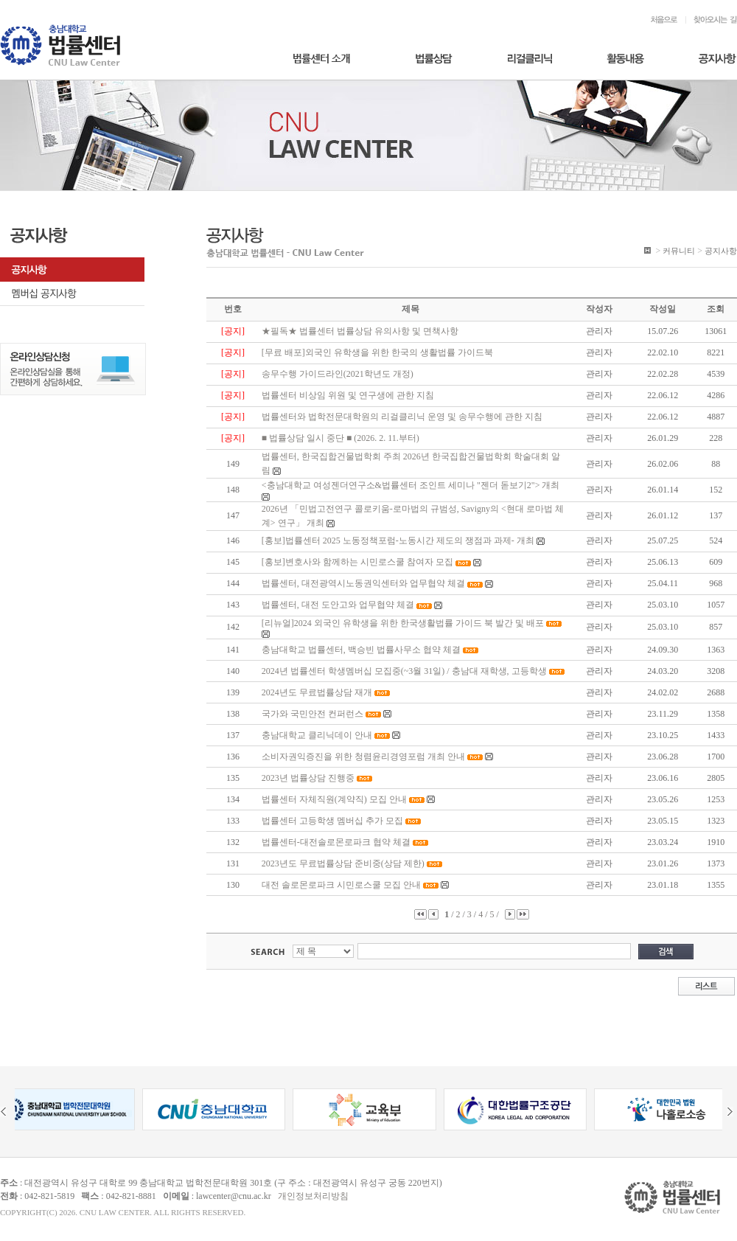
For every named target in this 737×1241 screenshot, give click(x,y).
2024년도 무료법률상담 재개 (317, 692)
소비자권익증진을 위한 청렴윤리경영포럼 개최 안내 (363, 756)
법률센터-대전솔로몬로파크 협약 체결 (336, 842)
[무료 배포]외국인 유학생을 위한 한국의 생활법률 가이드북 (377, 352)
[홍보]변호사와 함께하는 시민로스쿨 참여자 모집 (357, 562)
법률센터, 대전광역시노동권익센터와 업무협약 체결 (363, 583)
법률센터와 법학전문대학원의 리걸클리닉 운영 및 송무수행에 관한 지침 (402, 416)
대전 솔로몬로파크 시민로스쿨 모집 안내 (341, 885)
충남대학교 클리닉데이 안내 (317, 735)
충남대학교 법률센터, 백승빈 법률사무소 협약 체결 (361, 649)
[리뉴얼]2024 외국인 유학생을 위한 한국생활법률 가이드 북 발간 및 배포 (403, 623)
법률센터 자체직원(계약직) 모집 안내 (334, 799)
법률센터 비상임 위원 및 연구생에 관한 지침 (348, 395)
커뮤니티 (679, 250)
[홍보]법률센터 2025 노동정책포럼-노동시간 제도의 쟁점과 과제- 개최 (398, 540)
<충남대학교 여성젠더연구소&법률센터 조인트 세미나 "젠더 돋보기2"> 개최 (411, 485)
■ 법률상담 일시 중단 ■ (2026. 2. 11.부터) (340, 438)
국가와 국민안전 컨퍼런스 (312, 714)
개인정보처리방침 (313, 1196)
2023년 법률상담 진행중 (308, 778)
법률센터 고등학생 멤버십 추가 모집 (332, 821)
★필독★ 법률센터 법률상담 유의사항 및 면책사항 (360, 331)
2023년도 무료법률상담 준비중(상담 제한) (343, 863)
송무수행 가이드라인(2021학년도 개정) (337, 374)
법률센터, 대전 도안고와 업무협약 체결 (338, 604)
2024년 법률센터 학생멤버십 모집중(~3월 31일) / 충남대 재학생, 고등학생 (404, 671)
